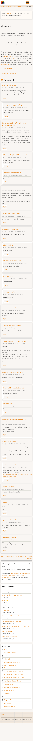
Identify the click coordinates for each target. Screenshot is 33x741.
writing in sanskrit (9, 465)
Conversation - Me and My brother (14, 677)
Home (2, 6)
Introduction (9, 6)
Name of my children (9, 538)
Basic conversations (18, 6)
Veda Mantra (7, 697)
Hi (2, 188)
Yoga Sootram (12, 575)
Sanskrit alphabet (9, 656)
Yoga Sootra (7, 703)
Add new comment (6, 69)
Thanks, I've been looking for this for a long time (16, 626)
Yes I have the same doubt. (12, 173)
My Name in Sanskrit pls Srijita (12, 372)
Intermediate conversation (12, 687)
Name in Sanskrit (8, 487)
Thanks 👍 (5, 600)
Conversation (5, 73)
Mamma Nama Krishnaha (12, 261)
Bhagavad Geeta (16, 573)
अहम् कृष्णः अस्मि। (8, 276)
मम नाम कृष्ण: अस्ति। (9, 292)
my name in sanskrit (9, 85)
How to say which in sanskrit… (11, 616)
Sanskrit (4, 605)
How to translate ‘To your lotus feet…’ (14, 341)
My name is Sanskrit (9, 520)
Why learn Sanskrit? (9, 653)
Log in (2, 714)
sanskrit (4, 502)
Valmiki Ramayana (9, 706)
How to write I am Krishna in (11, 229)
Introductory (13, 73)
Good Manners (8, 684)
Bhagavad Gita (8, 700)
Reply (4, 98)
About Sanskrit (8, 649)
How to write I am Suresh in (11, 214)
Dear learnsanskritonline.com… (11, 621)
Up (16, 556)
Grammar (7, 694)
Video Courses (10, 13)
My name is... (7, 668)
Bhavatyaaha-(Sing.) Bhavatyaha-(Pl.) (15, 155)
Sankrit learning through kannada (12, 595)
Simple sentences (9, 690)
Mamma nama (8, 404)
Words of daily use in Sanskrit (12, 662)
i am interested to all (8, 590)
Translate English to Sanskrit (11, 325)
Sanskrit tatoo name (9, 441)
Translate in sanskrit (9, 308)
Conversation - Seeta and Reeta (13, 674)
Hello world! (7, 659)
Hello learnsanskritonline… (10, 637)
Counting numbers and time (12, 681)
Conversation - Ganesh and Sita (13, 671)
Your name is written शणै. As (13, 105)
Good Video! (5, 611)
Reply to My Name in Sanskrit (13, 388)
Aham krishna (8, 245)
